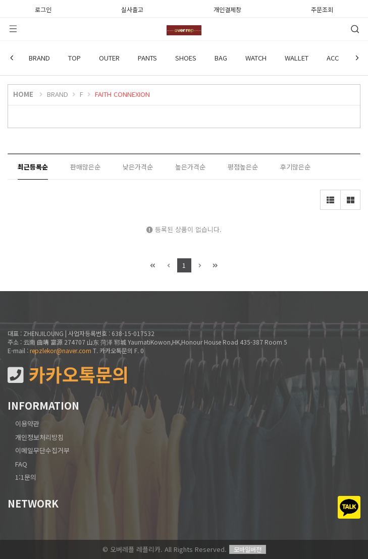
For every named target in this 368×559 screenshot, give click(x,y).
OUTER (109, 58)
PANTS (147, 58)
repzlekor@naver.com (60, 350)
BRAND (39, 58)
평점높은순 (243, 167)
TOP (74, 58)
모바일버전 (247, 549)
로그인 (43, 8)
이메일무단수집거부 (42, 450)
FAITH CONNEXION (122, 94)
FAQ (21, 464)
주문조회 (322, 8)
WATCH (256, 58)
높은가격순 (190, 167)
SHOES (185, 58)
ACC (333, 58)
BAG (221, 58)
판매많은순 (85, 167)
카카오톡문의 (68, 374)
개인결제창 (227, 8)
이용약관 (27, 423)
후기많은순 (295, 167)
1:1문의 (25, 477)
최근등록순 (33, 167)
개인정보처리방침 (39, 437)
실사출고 (132, 8)
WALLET (296, 58)
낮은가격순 (138, 167)
